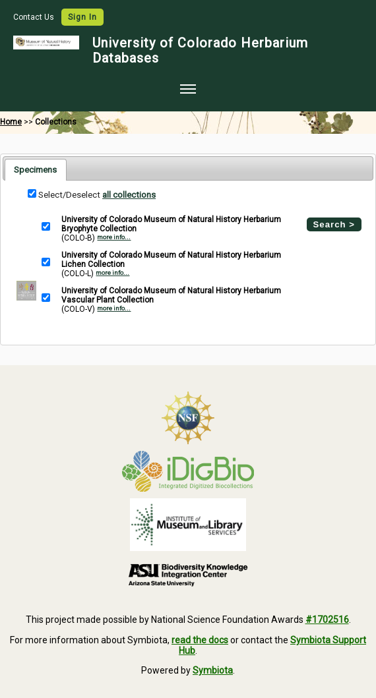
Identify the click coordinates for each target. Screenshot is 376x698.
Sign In (82, 17)
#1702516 (327, 619)
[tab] (35, 169)
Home (11, 122)
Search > (334, 224)
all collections (129, 195)
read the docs (200, 640)
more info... (114, 237)
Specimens (35, 170)
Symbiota (213, 670)
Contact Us (34, 17)
